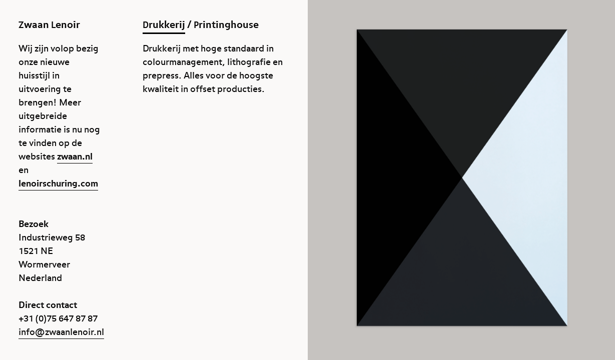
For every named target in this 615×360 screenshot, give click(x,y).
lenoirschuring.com (58, 184)
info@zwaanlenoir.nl (61, 332)
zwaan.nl (75, 156)
